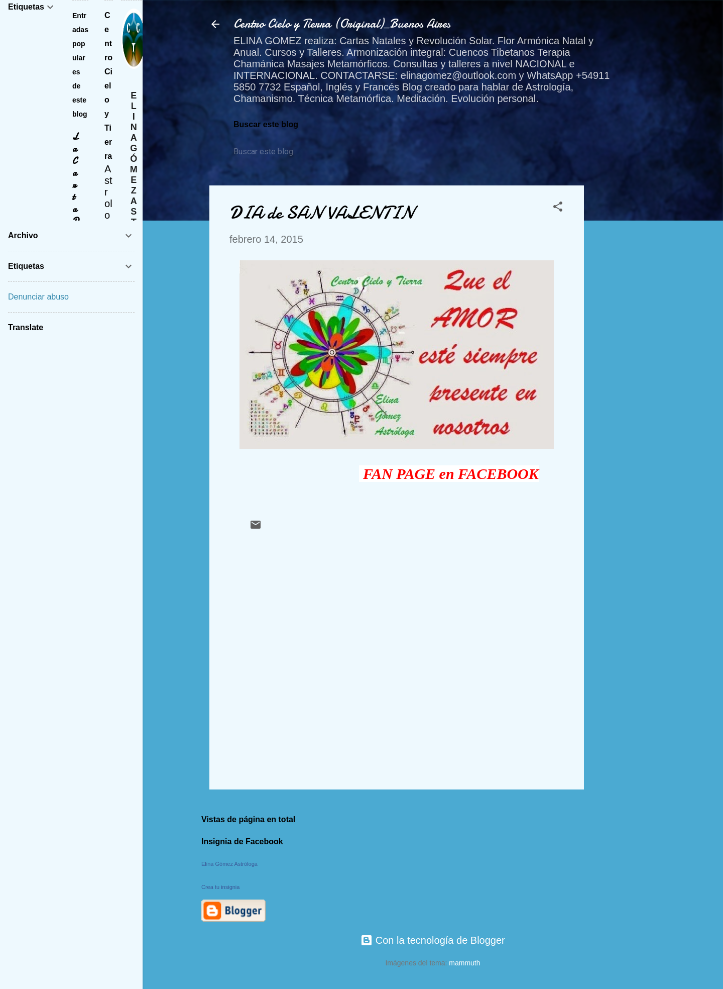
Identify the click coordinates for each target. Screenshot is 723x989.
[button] (558, 208)
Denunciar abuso (38, 296)
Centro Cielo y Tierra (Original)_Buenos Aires (341, 24)
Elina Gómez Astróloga (229, 864)
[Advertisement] (624, 336)
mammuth (464, 963)
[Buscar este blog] (279, 152)
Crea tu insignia (220, 887)
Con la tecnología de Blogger (432, 940)
